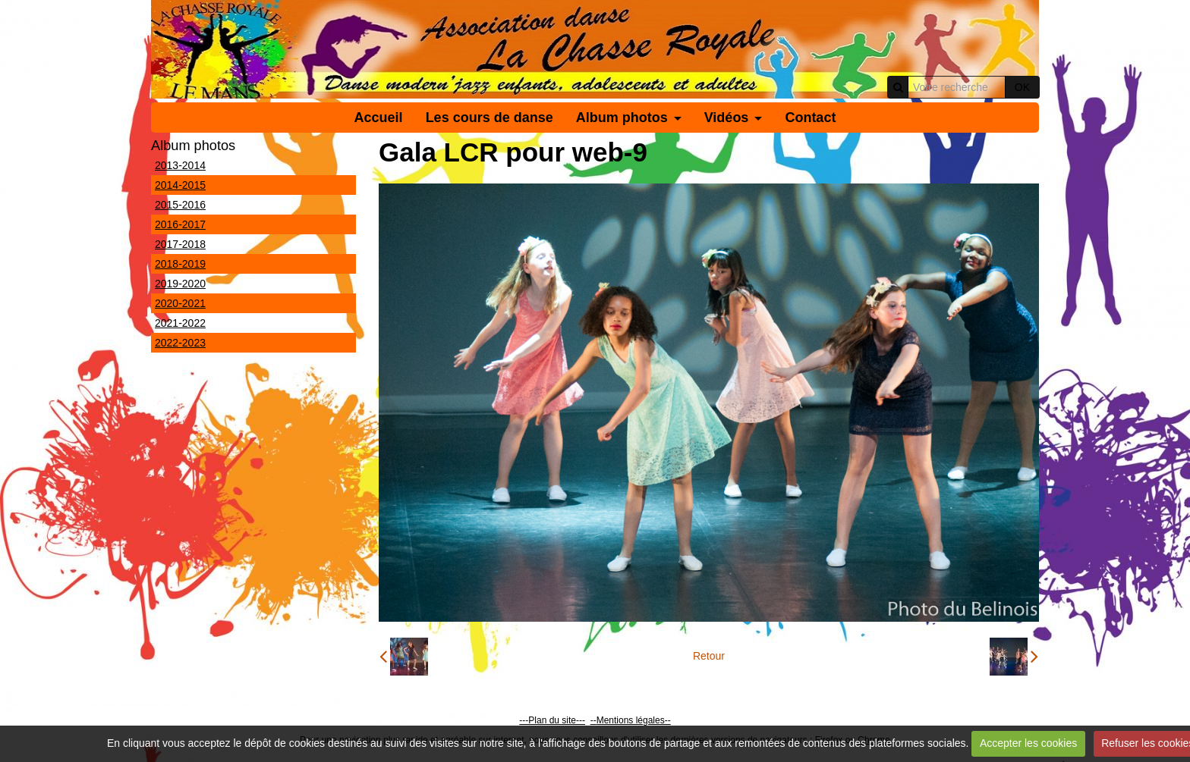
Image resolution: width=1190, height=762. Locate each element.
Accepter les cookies (1028, 743)
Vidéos (726, 117)
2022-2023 (180, 343)
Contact (810, 117)
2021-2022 (180, 323)
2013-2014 (180, 165)
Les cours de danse (489, 117)
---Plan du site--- (552, 720)
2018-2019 (180, 264)
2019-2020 (180, 284)
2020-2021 (180, 303)
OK (1022, 87)
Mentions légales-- (634, 720)
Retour (709, 656)
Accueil (378, 117)
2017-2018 (180, 244)
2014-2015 (180, 185)
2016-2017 (180, 224)
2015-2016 (180, 205)
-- (593, 720)
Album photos (622, 117)
